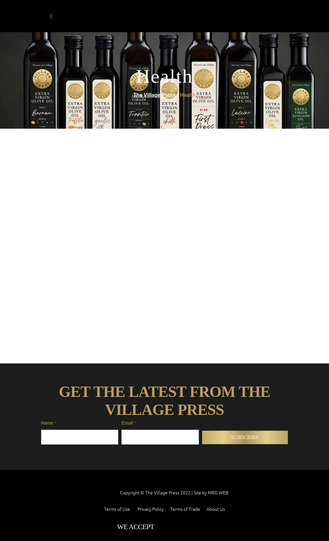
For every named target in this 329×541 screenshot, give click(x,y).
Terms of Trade (185, 438)
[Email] (160, 366)
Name (48, 352)
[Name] (79, 366)
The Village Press (154, 95)
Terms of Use (117, 438)
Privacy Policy (151, 438)
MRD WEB (218, 421)
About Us (216, 438)
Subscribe (245, 366)
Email (128, 352)
